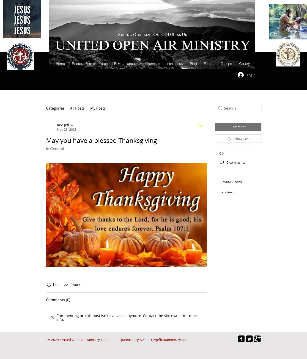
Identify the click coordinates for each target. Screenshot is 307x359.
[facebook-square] (241, 338)
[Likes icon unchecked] (49, 285)
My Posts (98, 108)
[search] (238, 108)
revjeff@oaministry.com (170, 339)
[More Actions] (204, 125)
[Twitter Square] (249, 338)
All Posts (77, 108)
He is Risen (226, 192)
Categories (55, 108)
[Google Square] (257, 338)
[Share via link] (72, 285)
